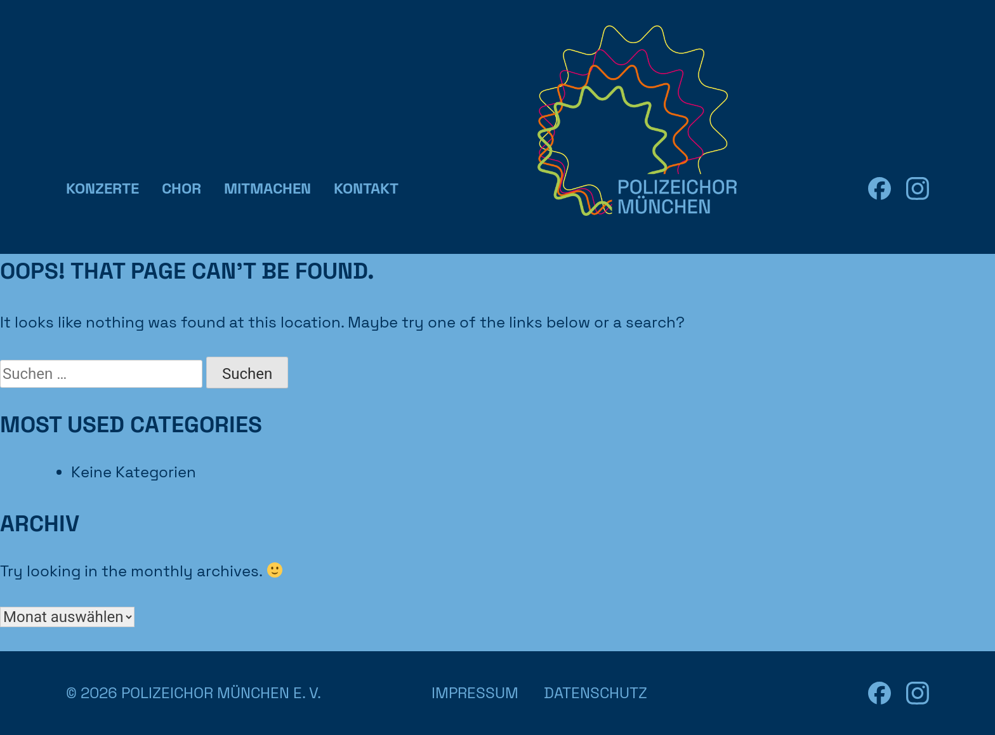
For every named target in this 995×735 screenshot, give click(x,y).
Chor (181, 188)
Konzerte (102, 188)
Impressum (475, 693)
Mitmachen (267, 188)
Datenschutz (595, 693)
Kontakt (366, 188)
